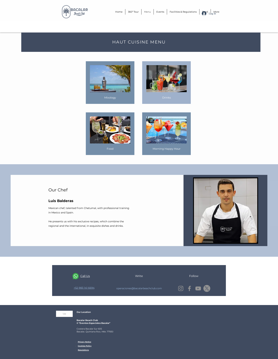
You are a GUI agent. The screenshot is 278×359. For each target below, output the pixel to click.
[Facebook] (189, 288)
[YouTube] (198, 288)
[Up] (64, 314)
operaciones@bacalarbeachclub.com (139, 288)
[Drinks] (166, 97)
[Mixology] (110, 97)
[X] (206, 288)
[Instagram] (180, 288)
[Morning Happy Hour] (166, 148)
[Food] (110, 148)
